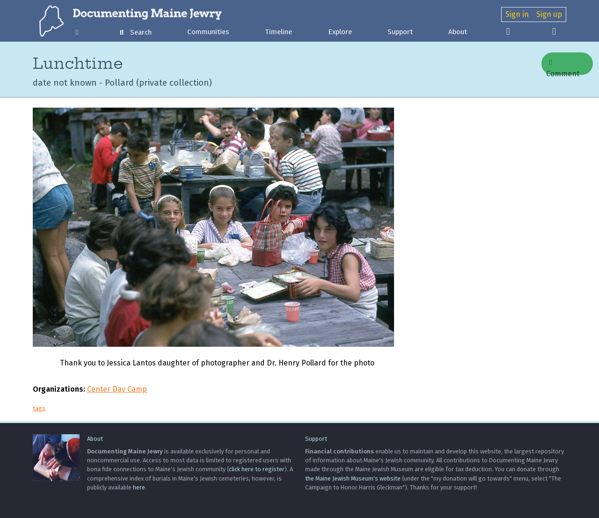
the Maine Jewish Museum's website (353, 478)
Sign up (549, 14)
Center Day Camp (117, 389)
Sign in (517, 14)
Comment (562, 67)
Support (400, 32)
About (457, 32)
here (139, 487)
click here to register (257, 469)
